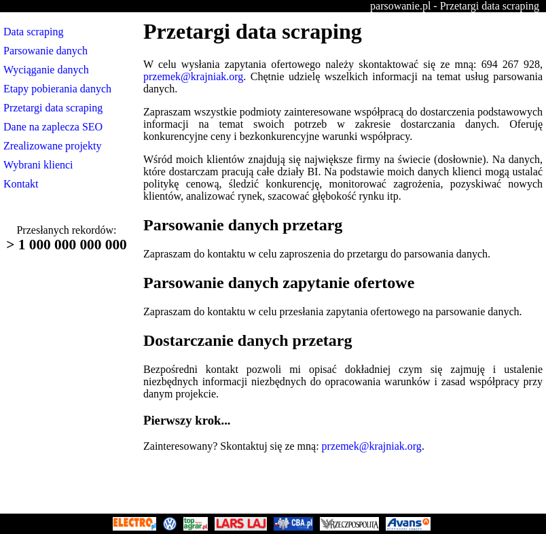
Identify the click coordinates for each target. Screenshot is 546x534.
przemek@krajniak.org (193, 76)
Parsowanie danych (45, 50)
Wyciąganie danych (46, 69)
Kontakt (21, 184)
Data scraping (33, 31)
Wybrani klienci (38, 165)
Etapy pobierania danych (57, 88)
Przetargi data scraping (53, 107)
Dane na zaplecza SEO (53, 126)
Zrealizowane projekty (52, 146)
